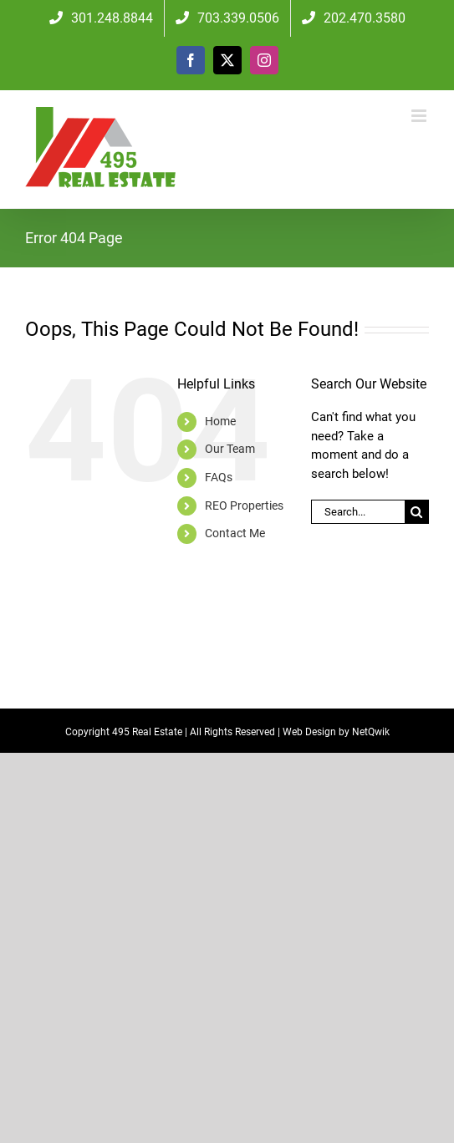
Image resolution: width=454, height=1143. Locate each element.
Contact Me (235, 533)
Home (220, 421)
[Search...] (358, 512)
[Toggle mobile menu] (420, 115)
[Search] (417, 512)
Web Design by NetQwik (336, 732)
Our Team (230, 448)
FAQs (218, 477)
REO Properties (244, 505)
